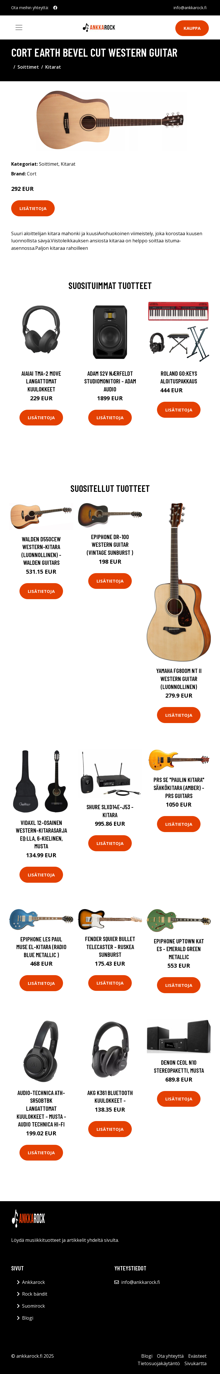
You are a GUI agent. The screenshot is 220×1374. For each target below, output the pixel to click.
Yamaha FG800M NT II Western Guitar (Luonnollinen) (179, 678)
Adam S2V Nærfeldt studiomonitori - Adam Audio (110, 381)
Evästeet (197, 1356)
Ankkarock (33, 1282)
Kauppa (192, 28)
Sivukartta (195, 1363)
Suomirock (33, 1306)
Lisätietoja (32, 208)
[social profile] (55, 7)
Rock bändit (34, 1294)
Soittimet (28, 67)
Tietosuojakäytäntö (159, 1363)
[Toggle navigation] (19, 27)
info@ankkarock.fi (190, 7)
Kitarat (53, 67)
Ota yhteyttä (170, 1356)
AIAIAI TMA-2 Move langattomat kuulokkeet (41, 381)
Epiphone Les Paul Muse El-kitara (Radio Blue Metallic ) (41, 946)
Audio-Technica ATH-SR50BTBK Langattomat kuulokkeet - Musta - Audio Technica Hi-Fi (41, 1108)
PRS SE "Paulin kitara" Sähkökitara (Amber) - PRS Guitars (179, 787)
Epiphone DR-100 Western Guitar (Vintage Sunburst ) (110, 544)
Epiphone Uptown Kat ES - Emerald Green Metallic (179, 948)
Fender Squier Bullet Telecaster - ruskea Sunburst (110, 946)
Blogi (27, 1318)
